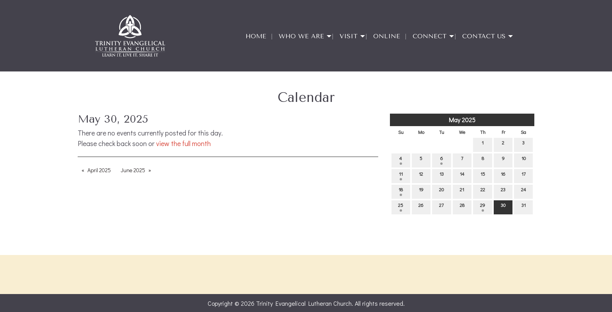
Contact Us (483, 36)
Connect (430, 36)
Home (256, 36)
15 (482, 175)
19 (421, 191)
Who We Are (301, 36)
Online (386, 36)
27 (441, 207)
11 (401, 175)
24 (523, 191)
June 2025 (133, 170)
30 (503, 207)
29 (482, 207)
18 (401, 191)
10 (523, 160)
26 (420, 207)
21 (462, 191)
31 (523, 207)
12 (421, 175)
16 (503, 175)
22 (482, 191)
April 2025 (99, 170)
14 (462, 175)
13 (441, 175)
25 (400, 207)
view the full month (183, 143)
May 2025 (462, 120)
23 (503, 191)
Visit (349, 36)
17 (523, 175)
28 (462, 207)
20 (441, 191)
